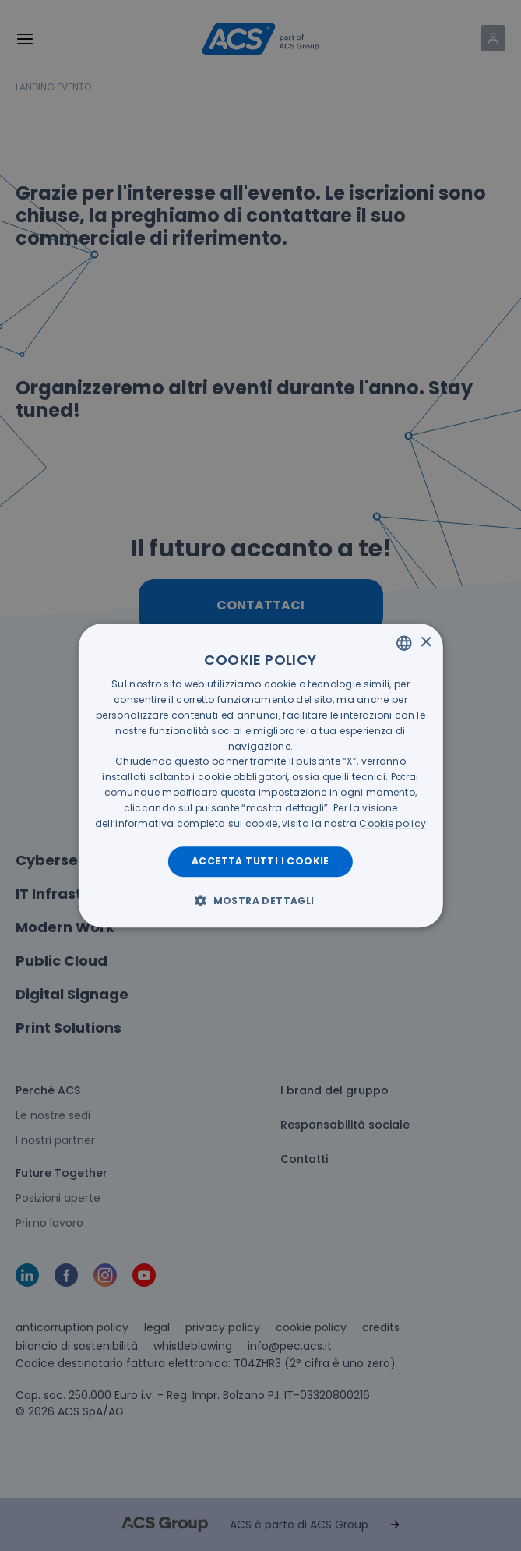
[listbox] (404, 643)
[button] (260, 900)
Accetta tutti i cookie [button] (260, 860)
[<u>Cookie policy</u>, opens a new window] (392, 823)
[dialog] (260, 775)
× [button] (425, 642)
